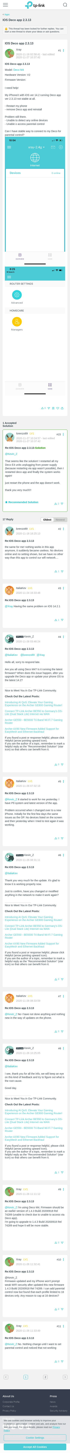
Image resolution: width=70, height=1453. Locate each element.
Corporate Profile (11, 1401)
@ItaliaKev (11, 654)
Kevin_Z (29, 636)
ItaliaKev (21, 588)
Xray (18, 49)
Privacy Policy (9, 1410)
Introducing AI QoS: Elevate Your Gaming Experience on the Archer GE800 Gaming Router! (33, 704)
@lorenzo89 (27, 654)
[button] (62, 408)
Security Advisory (58, 1410)
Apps (7, 14)
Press (53, 1396)
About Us (8, 1396)
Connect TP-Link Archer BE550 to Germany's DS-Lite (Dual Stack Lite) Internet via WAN (34, 713)
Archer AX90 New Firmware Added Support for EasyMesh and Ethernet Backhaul (32, 730)
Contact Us (8, 1406)
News (52, 1401)
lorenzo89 (22, 433)
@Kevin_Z (11, 453)
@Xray (9, 606)
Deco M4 (18, 69)
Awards (53, 1406)
